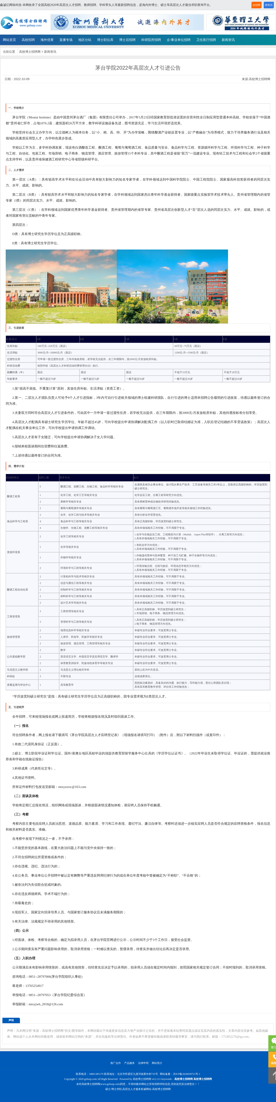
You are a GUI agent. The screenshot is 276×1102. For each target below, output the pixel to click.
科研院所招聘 (151, 40)
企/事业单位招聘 (179, 40)
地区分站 (84, 40)
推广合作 (115, 1063)
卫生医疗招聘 (206, 40)
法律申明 (143, 1063)
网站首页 (9, 40)
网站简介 (157, 1063)
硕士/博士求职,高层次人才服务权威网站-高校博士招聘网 (138, 1089)
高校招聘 (28, 40)
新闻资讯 (228, 40)
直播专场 (66, 40)
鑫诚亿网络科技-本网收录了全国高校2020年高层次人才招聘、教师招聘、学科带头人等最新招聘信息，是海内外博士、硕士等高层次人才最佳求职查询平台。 (106, 5)
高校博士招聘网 (30, 51)
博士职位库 (105, 40)
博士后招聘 (127, 40)
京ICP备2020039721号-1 (186, 1074)
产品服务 (129, 1063)
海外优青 (47, 40)
